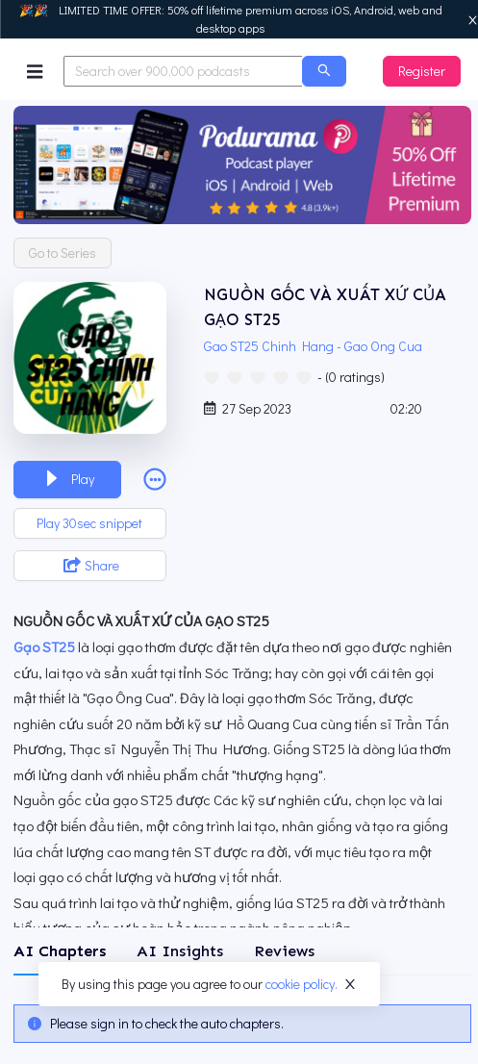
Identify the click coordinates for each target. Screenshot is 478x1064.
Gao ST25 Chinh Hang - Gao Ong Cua (316, 346)
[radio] (211, 376)
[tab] (59, 951)
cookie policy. (301, 984)
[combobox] (183, 71)
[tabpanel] (242, 1023)
